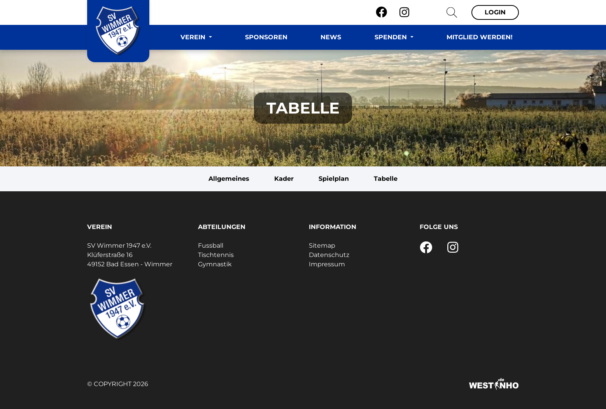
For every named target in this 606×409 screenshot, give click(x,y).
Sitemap (322, 245)
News (331, 37)
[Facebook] (381, 12)
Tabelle (386, 178)
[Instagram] (404, 12)
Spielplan (334, 178)
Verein (193, 37)
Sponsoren (266, 37)
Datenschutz (329, 255)
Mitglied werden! (480, 37)
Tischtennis (216, 255)
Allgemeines (228, 178)
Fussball (210, 245)
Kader (284, 178)
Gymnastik (215, 264)
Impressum (327, 264)
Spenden (392, 37)
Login (495, 12)
